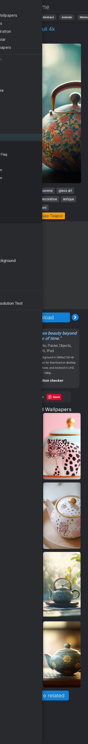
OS (43, 351)
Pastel (53, 346)
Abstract (48, 17)
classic (29, 199)
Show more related (41, 695)
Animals (67, 17)
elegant (40, 208)
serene (47, 191)
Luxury (35, 39)
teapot (14, 191)
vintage (30, 191)
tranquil (12, 199)
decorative (49, 199)
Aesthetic (39, 346)
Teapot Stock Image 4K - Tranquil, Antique (26, 7)
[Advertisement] (44, 265)
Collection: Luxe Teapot (41, 216)
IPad (50, 351)
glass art (65, 191)
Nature (30, 17)
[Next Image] (75, 317)
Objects (18, 39)
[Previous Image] (8, 317)
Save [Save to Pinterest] (56, 397)
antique (68, 199)
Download (41, 317)
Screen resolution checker (41, 381)
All (16, 17)
